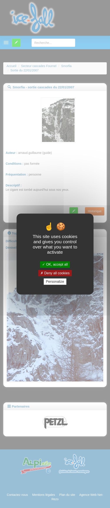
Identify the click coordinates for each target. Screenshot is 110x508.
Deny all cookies (55, 273)
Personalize (55, 281)
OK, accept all (55, 264)
